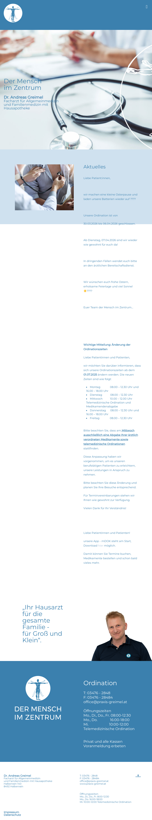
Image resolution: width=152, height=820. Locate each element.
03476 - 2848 (98, 693)
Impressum (11, 812)
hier (101, 545)
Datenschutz (12, 815)
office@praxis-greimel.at (105, 702)
